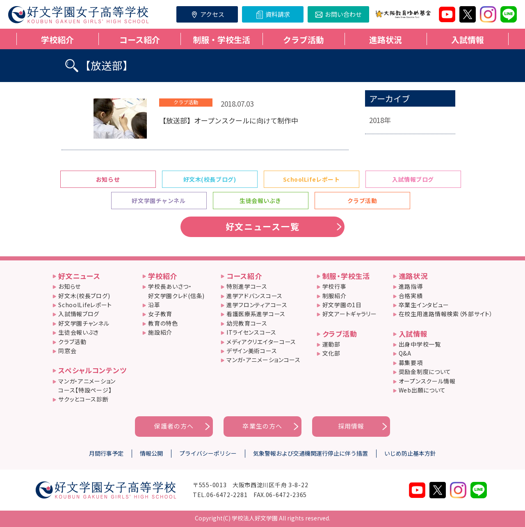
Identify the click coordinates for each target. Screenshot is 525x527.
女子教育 (160, 314)
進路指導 (411, 286)
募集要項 (411, 362)
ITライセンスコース (251, 332)
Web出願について (422, 390)
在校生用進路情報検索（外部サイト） (446, 314)
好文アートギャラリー (349, 314)
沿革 (154, 305)
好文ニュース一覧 (262, 226)
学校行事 (334, 286)
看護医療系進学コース (255, 314)
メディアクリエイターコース (261, 342)
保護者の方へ (174, 426)
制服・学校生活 (346, 276)
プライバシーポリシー (208, 453)
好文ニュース (79, 276)
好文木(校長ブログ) (209, 179)
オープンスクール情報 (427, 381)
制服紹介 (334, 296)
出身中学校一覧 (420, 344)
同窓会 (67, 351)
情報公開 (151, 453)
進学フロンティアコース (257, 305)
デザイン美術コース (251, 351)
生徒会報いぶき (260, 200)
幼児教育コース (246, 323)
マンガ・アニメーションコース (263, 360)
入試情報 (413, 334)
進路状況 (413, 276)
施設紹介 (160, 332)
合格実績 (411, 296)
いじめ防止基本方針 (410, 453)
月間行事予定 (106, 453)
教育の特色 (163, 323)
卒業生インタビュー (424, 305)
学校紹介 (162, 276)
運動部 (331, 344)
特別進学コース (246, 286)
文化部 (331, 353)
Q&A (405, 353)
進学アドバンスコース (254, 296)
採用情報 (351, 426)
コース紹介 (244, 276)
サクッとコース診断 (83, 399)
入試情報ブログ (413, 179)
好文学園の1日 (342, 305)
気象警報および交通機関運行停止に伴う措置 (310, 453)
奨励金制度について (425, 371)
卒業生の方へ (262, 426)
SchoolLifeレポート (311, 179)
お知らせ (108, 179)
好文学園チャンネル (158, 200)
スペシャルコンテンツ (92, 370)
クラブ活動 (362, 200)
